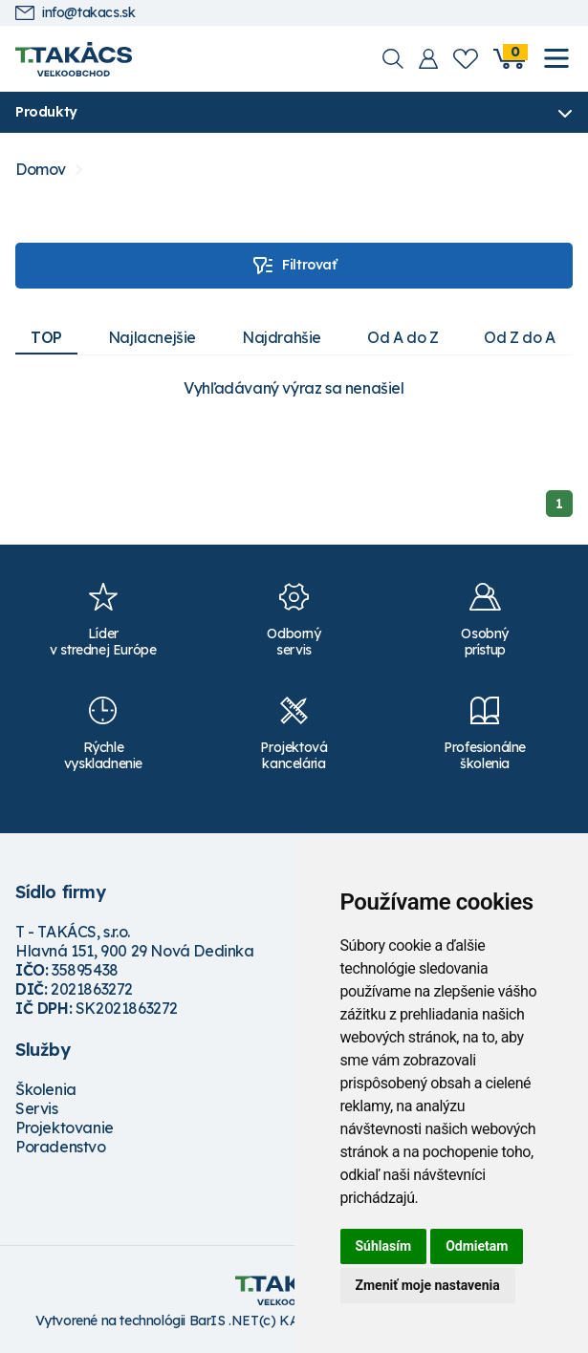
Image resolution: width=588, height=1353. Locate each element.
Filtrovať (293, 265)
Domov (40, 170)
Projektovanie (64, 1127)
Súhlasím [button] (384, 1246)
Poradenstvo (60, 1146)
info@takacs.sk (75, 13)
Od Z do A (519, 337)
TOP (46, 337)
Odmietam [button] (477, 1246)
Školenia (45, 1089)
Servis (36, 1108)
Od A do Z (402, 337)
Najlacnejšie (152, 337)
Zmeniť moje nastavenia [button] (428, 1285)
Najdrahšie (281, 337)
